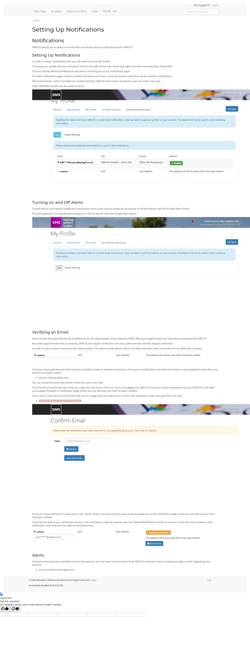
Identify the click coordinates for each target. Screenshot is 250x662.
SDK (105, 11)
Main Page (40, 11)
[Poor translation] (15, 609)
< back (36, 20)
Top (209, 580)
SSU (115, 11)
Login (215, 5)
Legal (95, 11)
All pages (56, 11)
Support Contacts (76, 11)
